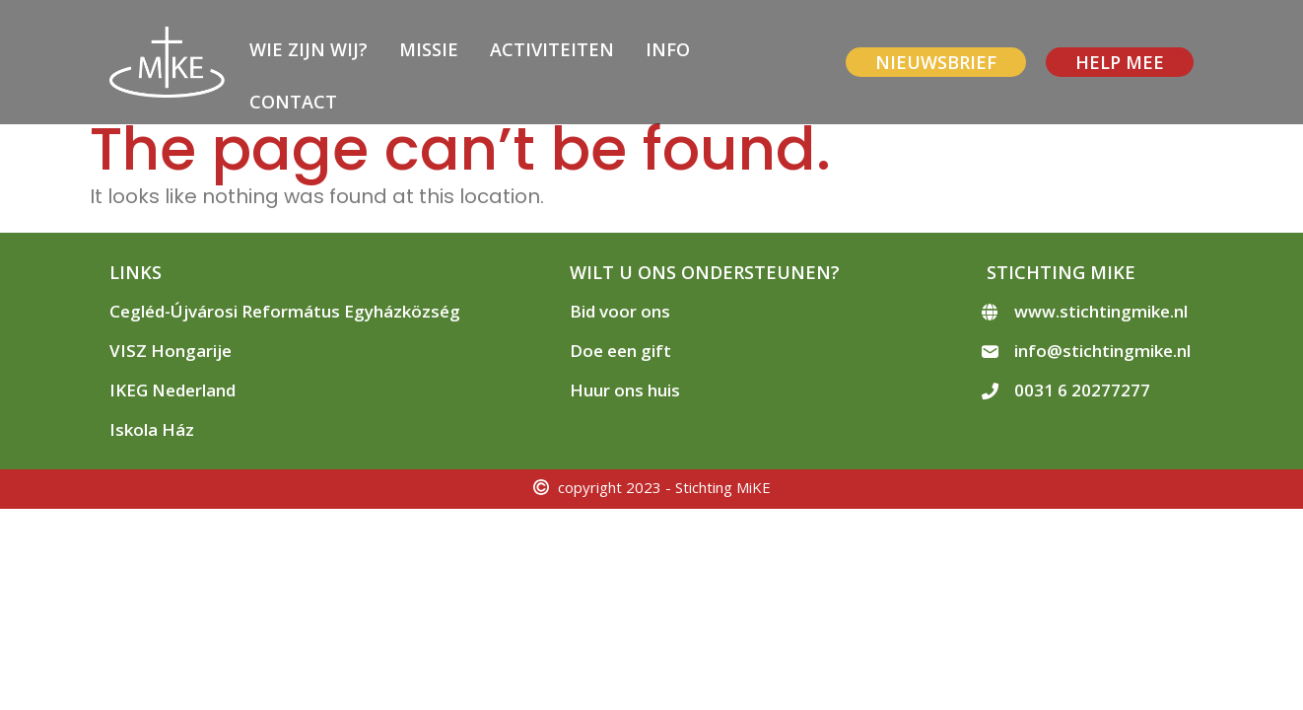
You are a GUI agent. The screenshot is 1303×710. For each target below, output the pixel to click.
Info (668, 49)
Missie (428, 49)
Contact (293, 101)
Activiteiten (552, 49)
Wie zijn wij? (308, 49)
